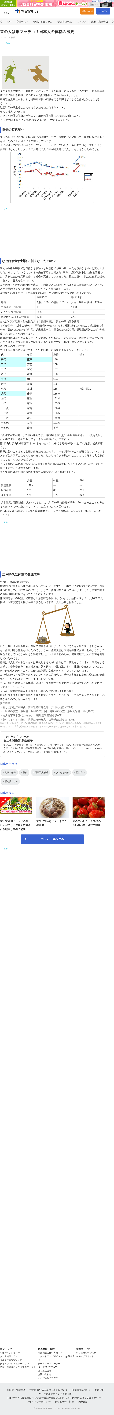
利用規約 (99, 1389)
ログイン (103, 11)
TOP (9, 29)
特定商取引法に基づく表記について (48, 1389)
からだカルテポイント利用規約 (55, 1393)
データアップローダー (49, 1363)
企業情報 (82, 1401)
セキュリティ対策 (64, 1401)
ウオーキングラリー (10, 1352)
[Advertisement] (52, 53)
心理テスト (22, 29)
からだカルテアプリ (48, 1378)
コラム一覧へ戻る (52, 846)
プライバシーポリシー (39, 1401)
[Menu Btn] (7, 11)
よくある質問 (44, 1371)
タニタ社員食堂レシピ (11, 1360)
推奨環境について (81, 1389)
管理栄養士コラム (42, 29)
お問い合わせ (87, 11)
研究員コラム (64, 29)
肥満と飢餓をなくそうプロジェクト (18, 1367)
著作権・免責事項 (16, 1389)
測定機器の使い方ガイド (50, 1352)
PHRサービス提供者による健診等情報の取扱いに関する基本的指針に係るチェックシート (55, 1397)
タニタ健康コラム (9, 1356)
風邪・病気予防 (99, 29)
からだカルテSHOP (86, 1352)
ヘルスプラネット (85, 1356)
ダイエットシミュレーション (14, 1363)
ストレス (81, 29)
